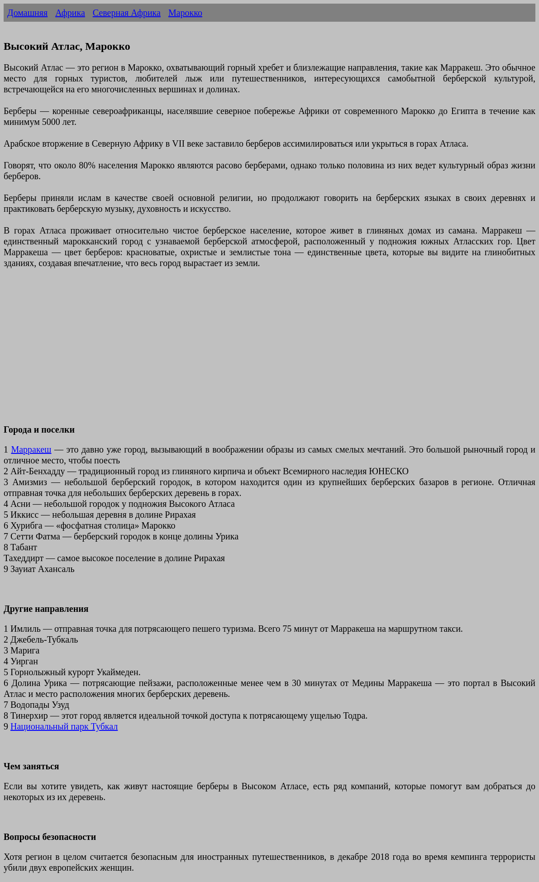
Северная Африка (127, 13)
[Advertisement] (269, 351)
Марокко (185, 13)
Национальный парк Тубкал (64, 726)
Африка (70, 13)
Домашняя (27, 13)
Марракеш (31, 449)
